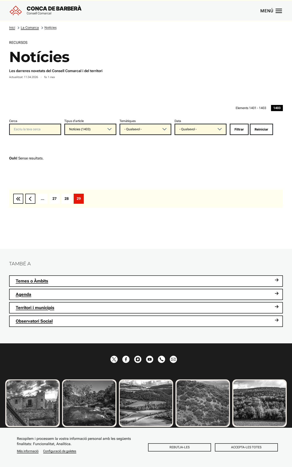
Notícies (50, 27)
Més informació (28, 451)
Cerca (13, 121)
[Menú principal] (271, 10)
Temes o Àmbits (147, 281)
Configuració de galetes (59, 451)
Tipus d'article (74, 121)
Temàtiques (128, 121)
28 (68, 199)
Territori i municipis (147, 307)
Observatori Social (147, 321)
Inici (12, 27)
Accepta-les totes (246, 447)
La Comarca (30, 27)
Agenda (147, 294)
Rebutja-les (179, 447)
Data (178, 121)
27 (56, 199)
